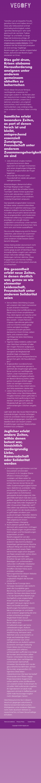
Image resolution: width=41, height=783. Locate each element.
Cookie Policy (31, 722)
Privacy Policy (20, 722)
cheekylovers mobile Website (16, 43)
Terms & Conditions (9, 722)
